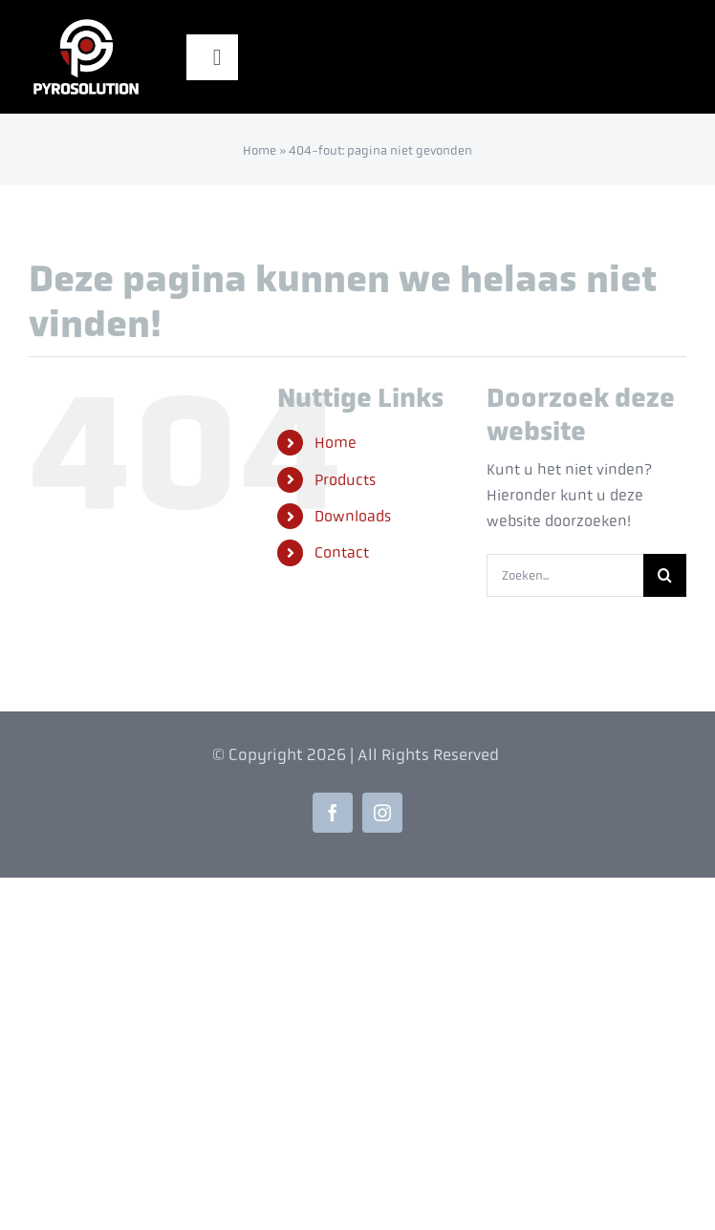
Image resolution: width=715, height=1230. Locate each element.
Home (259, 150)
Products (345, 480)
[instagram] (382, 813)
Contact (341, 552)
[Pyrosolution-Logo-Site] (86, 21)
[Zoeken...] (565, 575)
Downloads (352, 516)
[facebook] (333, 813)
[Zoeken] (664, 575)
